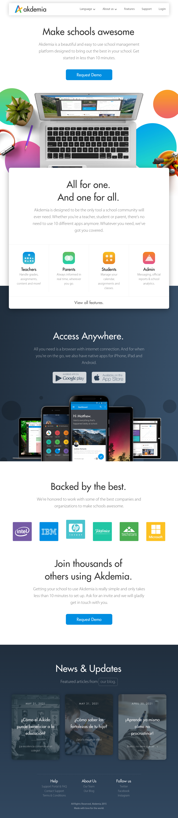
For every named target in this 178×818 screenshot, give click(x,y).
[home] (27, 8)
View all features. (89, 302)
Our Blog (89, 790)
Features (129, 9)
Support (147, 9)
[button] (87, 9)
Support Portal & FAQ (54, 786)
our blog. (108, 681)
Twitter (124, 786)
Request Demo (89, 74)
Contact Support (54, 790)
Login (162, 9)
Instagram (124, 795)
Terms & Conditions (54, 795)
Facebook (123, 790)
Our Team (89, 786)
